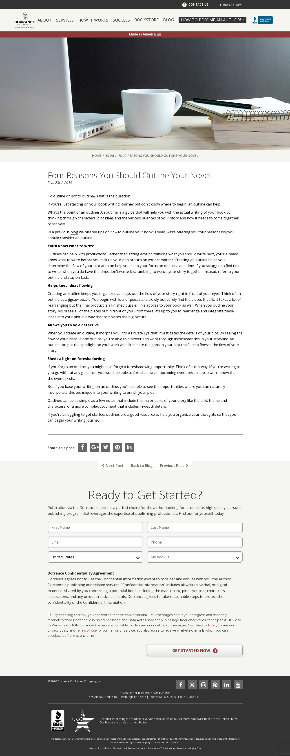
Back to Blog (142, 465)
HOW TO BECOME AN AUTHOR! (211, 19)
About (45, 20)
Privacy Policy (206, 625)
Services (65, 20)
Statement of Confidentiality (161, 748)
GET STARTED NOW (194, 651)
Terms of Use (86, 630)
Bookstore (146, 19)
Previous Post (174, 465)
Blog (168, 19)
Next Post (113, 465)
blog (74, 232)
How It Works (93, 20)
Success (121, 20)
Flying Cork (195, 748)
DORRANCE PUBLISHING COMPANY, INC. (145, 693)
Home (97, 155)
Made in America (142, 34)
